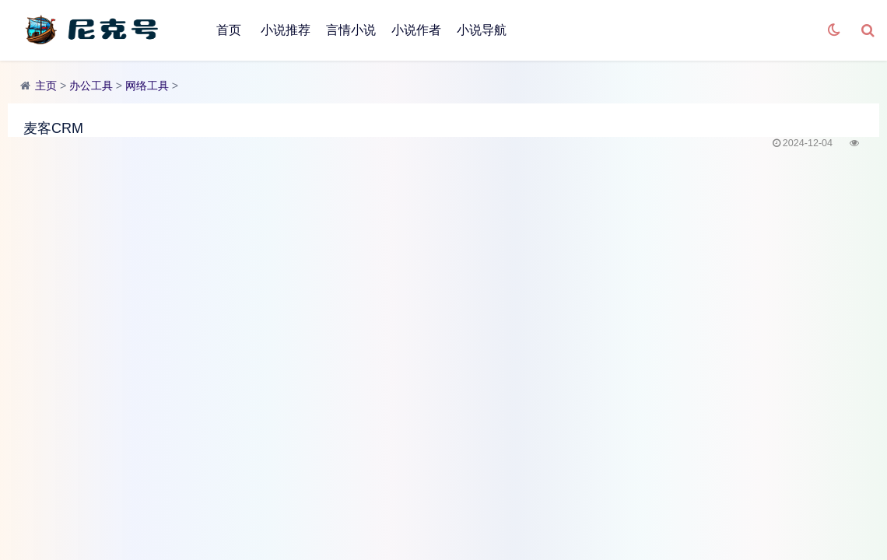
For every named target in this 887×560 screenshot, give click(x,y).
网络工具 (147, 85)
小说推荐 (285, 30)
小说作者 (416, 30)
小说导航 (482, 30)
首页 (228, 30)
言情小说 (351, 30)
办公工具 (91, 85)
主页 (46, 85)
